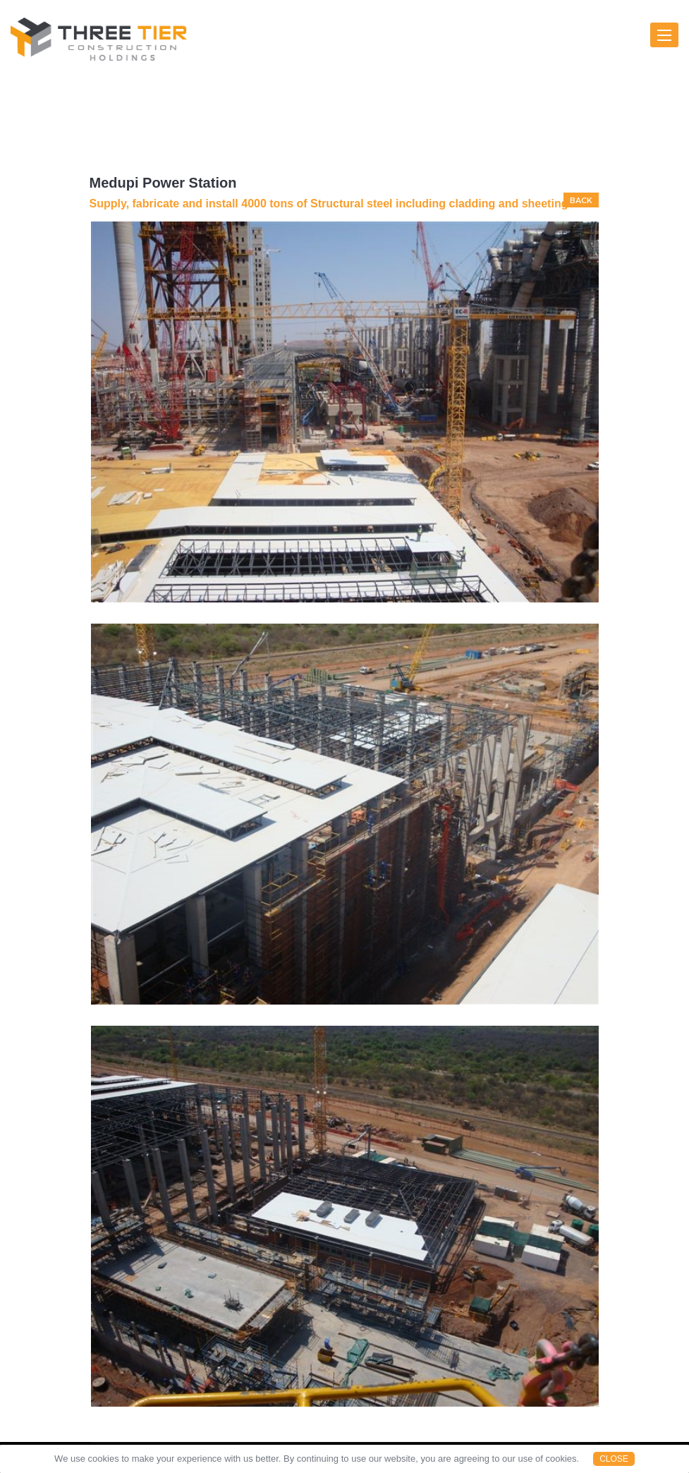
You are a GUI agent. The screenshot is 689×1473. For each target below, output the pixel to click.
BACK (581, 200)
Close (613, 1459)
